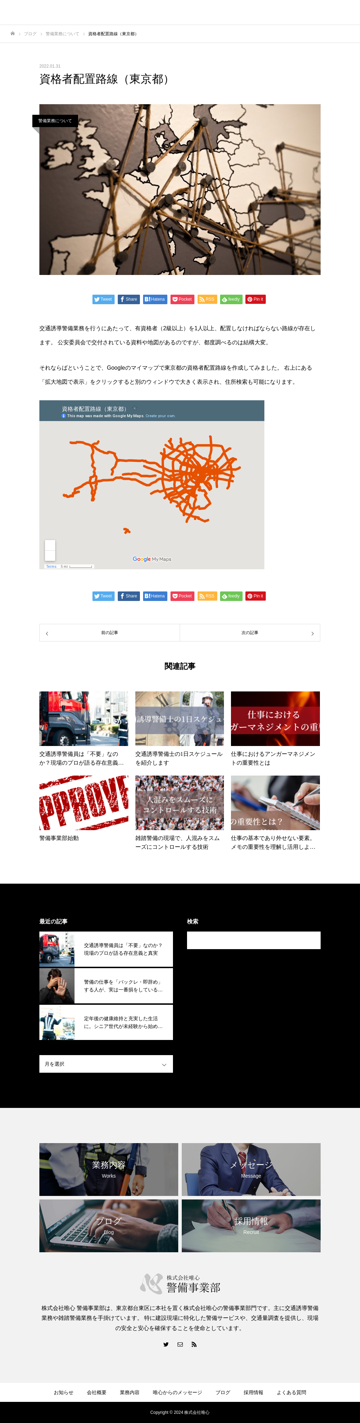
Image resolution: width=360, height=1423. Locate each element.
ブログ (223, 1392)
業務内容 (130, 1392)
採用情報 (253, 1392)
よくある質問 (291, 1392)
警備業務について (55, 120)
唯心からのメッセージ (177, 1392)
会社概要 (97, 1392)
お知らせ (63, 1392)
